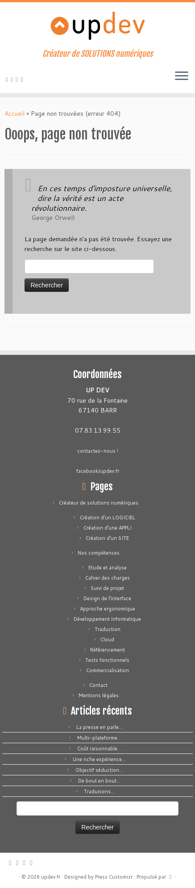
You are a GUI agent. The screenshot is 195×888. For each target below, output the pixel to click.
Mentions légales (99, 695)
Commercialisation (107, 670)
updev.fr (50, 876)
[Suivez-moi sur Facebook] (18, 79)
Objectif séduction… (99, 770)
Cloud (107, 639)
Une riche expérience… (99, 759)
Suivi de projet (107, 588)
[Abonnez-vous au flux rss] (8, 79)
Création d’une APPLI (107, 527)
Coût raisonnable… (99, 748)
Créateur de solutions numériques (98, 502)
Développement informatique (107, 619)
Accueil (14, 113)
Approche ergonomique (107, 608)
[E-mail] (13, 79)
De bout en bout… (99, 780)
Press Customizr (114, 876)
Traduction (107, 629)
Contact (98, 685)
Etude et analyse (107, 567)
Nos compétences (99, 552)
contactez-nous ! (97, 451)
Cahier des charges (107, 577)
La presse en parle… (99, 727)
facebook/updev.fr (97, 471)
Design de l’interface (107, 598)
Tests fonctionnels (107, 660)
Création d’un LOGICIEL (107, 517)
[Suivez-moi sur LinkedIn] (23, 79)
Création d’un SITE (107, 538)
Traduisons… (99, 791)
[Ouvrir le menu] (181, 77)
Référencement (107, 649)
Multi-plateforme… (99, 737)
